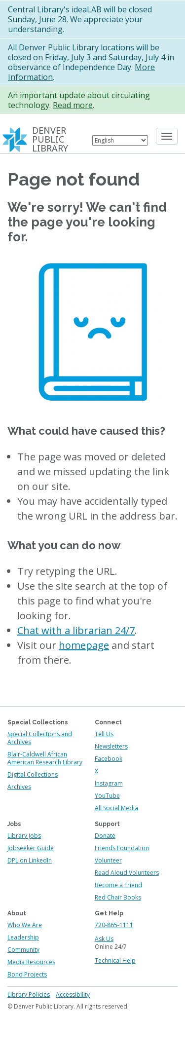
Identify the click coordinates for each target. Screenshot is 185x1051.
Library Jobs (24, 835)
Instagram (109, 783)
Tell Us (104, 734)
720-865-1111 (114, 925)
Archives (19, 787)
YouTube (107, 795)
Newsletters (111, 746)
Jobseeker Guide (30, 848)
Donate (105, 835)
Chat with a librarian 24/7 (76, 630)
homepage (84, 645)
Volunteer (108, 860)
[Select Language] (120, 140)
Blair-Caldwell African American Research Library (44, 758)
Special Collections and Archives (39, 738)
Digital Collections (32, 774)
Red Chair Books (118, 897)
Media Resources (31, 962)
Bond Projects (27, 974)
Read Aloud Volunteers (127, 872)
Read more (73, 105)
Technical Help (115, 960)
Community (23, 949)
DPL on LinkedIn (29, 860)
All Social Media (116, 808)
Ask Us (104, 939)
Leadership (23, 937)
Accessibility (73, 994)
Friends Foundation (122, 848)
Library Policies (28, 994)
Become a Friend (118, 885)
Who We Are (24, 925)
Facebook (108, 758)
